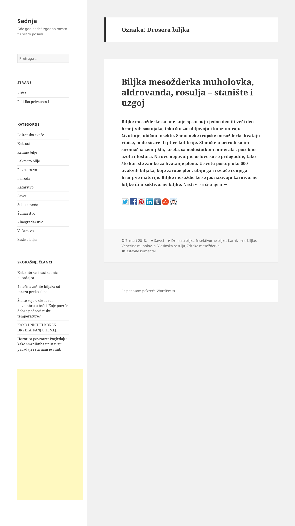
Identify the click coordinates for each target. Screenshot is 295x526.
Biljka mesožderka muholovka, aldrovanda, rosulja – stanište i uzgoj (188, 92)
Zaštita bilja (27, 239)
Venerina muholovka (139, 245)
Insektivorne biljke (211, 240)
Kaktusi (23, 143)
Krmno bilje (27, 152)
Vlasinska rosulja (171, 245)
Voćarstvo (25, 230)
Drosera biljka (182, 240)
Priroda (23, 178)
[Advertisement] (50, 434)
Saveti (22, 195)
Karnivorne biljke (242, 240)
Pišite (22, 93)
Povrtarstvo (27, 169)
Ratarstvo (25, 187)
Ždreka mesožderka (203, 245)
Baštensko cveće (30, 134)
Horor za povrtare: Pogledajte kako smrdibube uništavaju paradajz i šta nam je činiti (42, 344)
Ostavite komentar (140, 251)
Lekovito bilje (28, 161)
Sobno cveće (27, 204)
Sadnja (27, 21)
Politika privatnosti (33, 101)
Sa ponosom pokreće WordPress (148, 290)
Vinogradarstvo (30, 222)
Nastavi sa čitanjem (205, 184)
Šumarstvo (26, 213)
